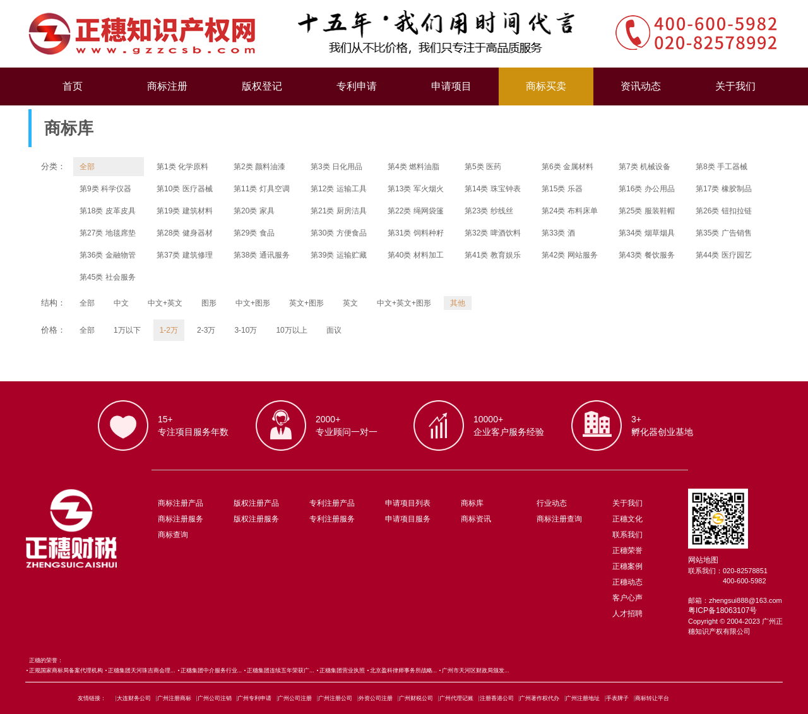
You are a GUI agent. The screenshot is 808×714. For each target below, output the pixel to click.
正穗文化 (627, 519)
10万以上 (291, 330)
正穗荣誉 (627, 550)
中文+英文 (165, 303)
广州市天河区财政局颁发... (475, 670)
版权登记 (262, 86)
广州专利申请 (254, 698)
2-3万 (206, 330)
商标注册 (167, 86)
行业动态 (552, 503)
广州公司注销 (215, 698)
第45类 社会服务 (108, 277)
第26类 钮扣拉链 (724, 210)
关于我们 (735, 86)
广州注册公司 (335, 698)
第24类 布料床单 (570, 210)
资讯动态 (641, 86)
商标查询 (173, 534)
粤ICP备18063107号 (722, 610)
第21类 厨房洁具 (339, 210)
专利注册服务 (332, 519)
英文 (350, 303)
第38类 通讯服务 (262, 255)
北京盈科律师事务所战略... (403, 670)
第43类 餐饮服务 (647, 255)
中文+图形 (252, 303)
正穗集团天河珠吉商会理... (141, 670)
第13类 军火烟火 (416, 188)
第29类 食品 (254, 233)
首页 (72, 86)
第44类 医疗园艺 (724, 255)
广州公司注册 (295, 698)
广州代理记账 (456, 698)
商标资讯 (476, 519)
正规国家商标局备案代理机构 (66, 670)
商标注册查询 (559, 519)
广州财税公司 (416, 698)
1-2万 (169, 330)
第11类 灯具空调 (262, 188)
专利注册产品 (332, 503)
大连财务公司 (134, 698)
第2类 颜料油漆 (259, 166)
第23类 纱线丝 (489, 210)
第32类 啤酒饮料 (493, 233)
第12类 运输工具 (339, 188)
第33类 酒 (558, 233)
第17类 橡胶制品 (724, 188)
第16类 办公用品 (647, 188)
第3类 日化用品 (336, 166)
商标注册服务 (180, 519)
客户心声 (627, 597)
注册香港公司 (497, 698)
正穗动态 (627, 582)
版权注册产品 (256, 503)
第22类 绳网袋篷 (416, 210)
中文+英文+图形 (404, 303)
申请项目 (451, 86)
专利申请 (356, 86)
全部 (87, 166)
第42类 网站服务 (570, 255)
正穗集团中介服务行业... (211, 670)
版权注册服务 (256, 519)
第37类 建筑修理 (185, 255)
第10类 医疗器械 (185, 188)
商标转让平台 (652, 698)
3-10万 (245, 330)
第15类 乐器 (562, 188)
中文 (121, 303)
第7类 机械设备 (644, 166)
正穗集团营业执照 (342, 670)
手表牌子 (617, 698)
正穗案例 (627, 566)
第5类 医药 (483, 166)
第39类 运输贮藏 (339, 255)
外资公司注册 (376, 698)
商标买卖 (546, 86)
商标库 (472, 503)
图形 (209, 303)
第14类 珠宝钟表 (493, 188)
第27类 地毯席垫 (108, 233)
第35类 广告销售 (724, 233)
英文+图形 (306, 303)
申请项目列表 (408, 503)
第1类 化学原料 (182, 166)
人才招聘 (627, 613)
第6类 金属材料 (567, 166)
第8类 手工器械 (721, 166)
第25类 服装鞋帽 (647, 210)
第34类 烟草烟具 (647, 233)
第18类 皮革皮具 (108, 210)
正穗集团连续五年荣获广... (280, 670)
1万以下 (127, 330)
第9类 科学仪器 (105, 188)
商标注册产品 (180, 503)
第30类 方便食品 (339, 233)
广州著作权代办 (539, 698)
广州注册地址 (583, 698)
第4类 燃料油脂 (413, 166)
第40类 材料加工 (416, 255)
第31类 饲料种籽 (416, 233)
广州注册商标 (174, 698)
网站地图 (703, 560)
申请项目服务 (408, 519)
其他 (457, 303)
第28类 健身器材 (185, 233)
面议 (334, 330)
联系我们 (627, 534)
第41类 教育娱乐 (493, 255)
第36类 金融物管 (108, 255)
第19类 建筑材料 (185, 210)
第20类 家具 (254, 210)
